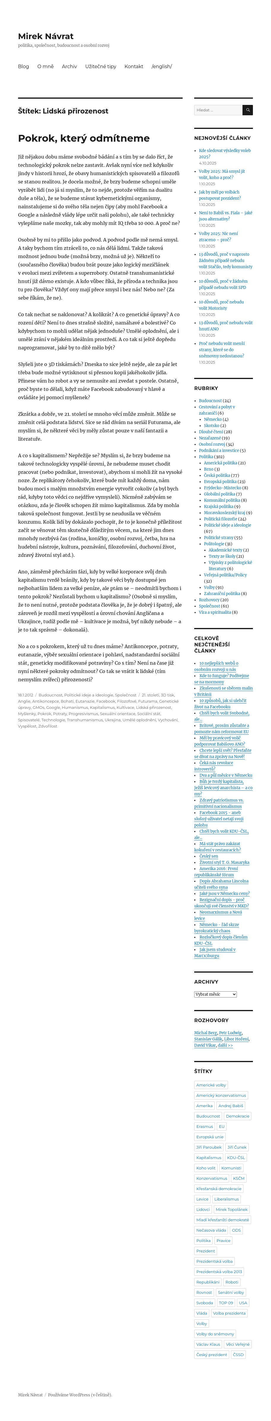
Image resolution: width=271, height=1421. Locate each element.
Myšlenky (27, 713)
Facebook (105, 701)
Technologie (53, 719)
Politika (206, 456)
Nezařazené (210, 438)
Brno (208, 469)
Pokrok (44, 713)
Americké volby (211, 1085)
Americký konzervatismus (221, 1095)
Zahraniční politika (222, 593)
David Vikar (205, 1045)
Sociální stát (148, 713)
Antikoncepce (45, 701)
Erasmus (204, 1126)
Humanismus (75, 707)
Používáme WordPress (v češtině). (80, 1395)
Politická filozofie (220, 519)
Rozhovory (209, 599)
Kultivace (125, 707)
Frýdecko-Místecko (222, 487)
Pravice (223, 1240)
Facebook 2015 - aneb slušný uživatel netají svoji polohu (218, 819)
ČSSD (238, 1354)
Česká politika (217, 475)
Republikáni (207, 1282)
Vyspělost (27, 726)
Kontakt (134, 66)
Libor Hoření (236, 1039)
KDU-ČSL (236, 1157)
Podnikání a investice (219, 450)
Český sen (209, 856)
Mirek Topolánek (232, 1209)
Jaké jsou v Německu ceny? (225, 893)
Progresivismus (83, 713)
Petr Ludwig (230, 1032)
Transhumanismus (85, 719)
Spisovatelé (29, 719)
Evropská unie (210, 1136)
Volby (209, 587)
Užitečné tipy (100, 66)
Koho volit (206, 1168)
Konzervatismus (211, 1178)
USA (243, 1302)
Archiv (69, 66)
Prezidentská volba (214, 1261)
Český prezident (211, 1354)
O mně (45, 66)
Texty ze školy (222, 556)
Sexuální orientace (117, 713)
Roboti (231, 1282)
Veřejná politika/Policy (225, 575)
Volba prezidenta (229, 1313)
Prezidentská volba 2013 (219, 1271)
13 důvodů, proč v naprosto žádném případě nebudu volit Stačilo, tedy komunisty (225, 260)
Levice (202, 1199)
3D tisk (167, 695)
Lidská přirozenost (153, 707)
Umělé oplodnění (139, 719)
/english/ (162, 66)
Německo (213, 419)
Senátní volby (231, 1292)
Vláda (201, 1313)
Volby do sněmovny (215, 1334)
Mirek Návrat (46, 36)
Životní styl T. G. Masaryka (224, 862)
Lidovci (203, 1209)
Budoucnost (50, 695)
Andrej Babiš (231, 1105)
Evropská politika (220, 481)
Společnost (125, 695)
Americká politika (220, 463)
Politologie (214, 543)
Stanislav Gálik (208, 1039)
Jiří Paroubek (208, 1147)
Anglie (24, 701)
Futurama (147, 701)
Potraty (60, 713)
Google (53, 707)
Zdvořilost (47, 726)
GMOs (38, 707)
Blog (23, 66)
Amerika (204, 1105)
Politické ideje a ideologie (88, 695)
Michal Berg (205, 1032)
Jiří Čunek (236, 1147)
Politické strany (218, 537)
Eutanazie (84, 701)
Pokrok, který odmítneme (84, 138)
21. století (150, 695)
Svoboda (204, 1302)
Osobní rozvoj (212, 444)
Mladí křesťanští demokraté (222, 1219)
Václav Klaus (208, 1344)
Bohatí (67, 701)
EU (221, 1126)
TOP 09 (226, 1302)
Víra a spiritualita (215, 612)
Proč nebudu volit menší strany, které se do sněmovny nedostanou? (222, 350)
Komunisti (231, 1168)
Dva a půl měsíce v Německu (226, 775)
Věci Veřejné (238, 1344)
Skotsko (211, 425)
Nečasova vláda (211, 1230)
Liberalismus (226, 1199)
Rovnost (204, 1292)
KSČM (239, 1178)
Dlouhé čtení (211, 431)
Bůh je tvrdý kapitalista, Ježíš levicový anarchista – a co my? (223, 788)
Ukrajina (113, 719)
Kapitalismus (102, 707)
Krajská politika (218, 506)
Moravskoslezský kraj (224, 512)
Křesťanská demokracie (218, 1188)
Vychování (168, 719)
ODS (236, 1230)
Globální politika (219, 494)
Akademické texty (225, 550)
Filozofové (126, 701)
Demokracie (237, 1116)
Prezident (205, 1251)
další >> (225, 1045)
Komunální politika (222, 500)
